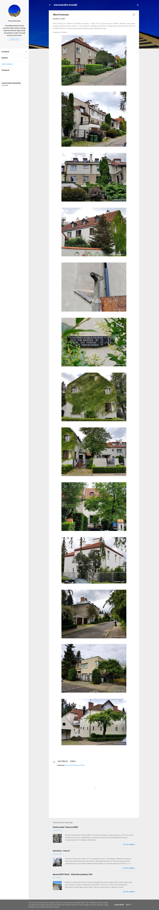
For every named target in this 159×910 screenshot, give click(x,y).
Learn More (119, 905)
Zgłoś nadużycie (7, 64)
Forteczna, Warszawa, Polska (75, 765)
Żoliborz (73, 761)
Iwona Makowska (14, 21)
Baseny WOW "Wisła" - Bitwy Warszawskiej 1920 (72, 874)
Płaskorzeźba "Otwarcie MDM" (65, 827)
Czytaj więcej (129, 844)
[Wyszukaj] (138, 5)
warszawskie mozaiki (65, 4)
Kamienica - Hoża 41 (61, 851)
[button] (134, 15)
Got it (128, 905)
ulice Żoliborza (63, 761)
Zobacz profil (14, 39)
